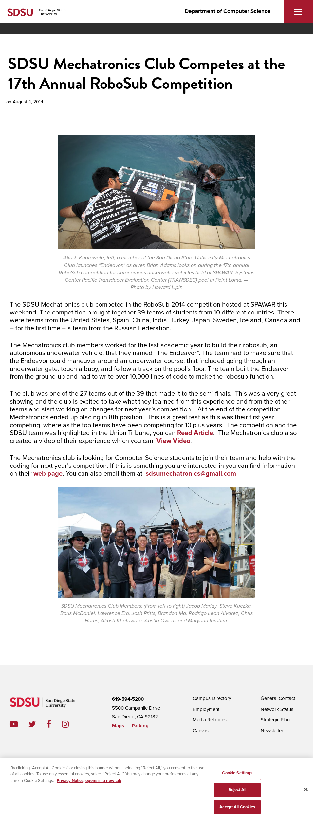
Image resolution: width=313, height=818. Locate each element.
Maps (118, 726)
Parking (140, 726)
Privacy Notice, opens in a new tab (89, 782)
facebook (54, 724)
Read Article (195, 433)
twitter (37, 724)
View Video (173, 441)
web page (48, 474)
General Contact (278, 698)
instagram (70, 724)
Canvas (201, 730)
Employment (206, 709)
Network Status (277, 709)
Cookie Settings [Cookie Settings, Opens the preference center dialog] (237, 775)
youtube (14, 724)
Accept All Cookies (237, 809)
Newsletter (272, 730)
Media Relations (210, 720)
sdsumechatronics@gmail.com (191, 474)
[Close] (306, 791)
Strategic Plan (275, 720)
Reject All (237, 792)
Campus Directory (212, 698)
